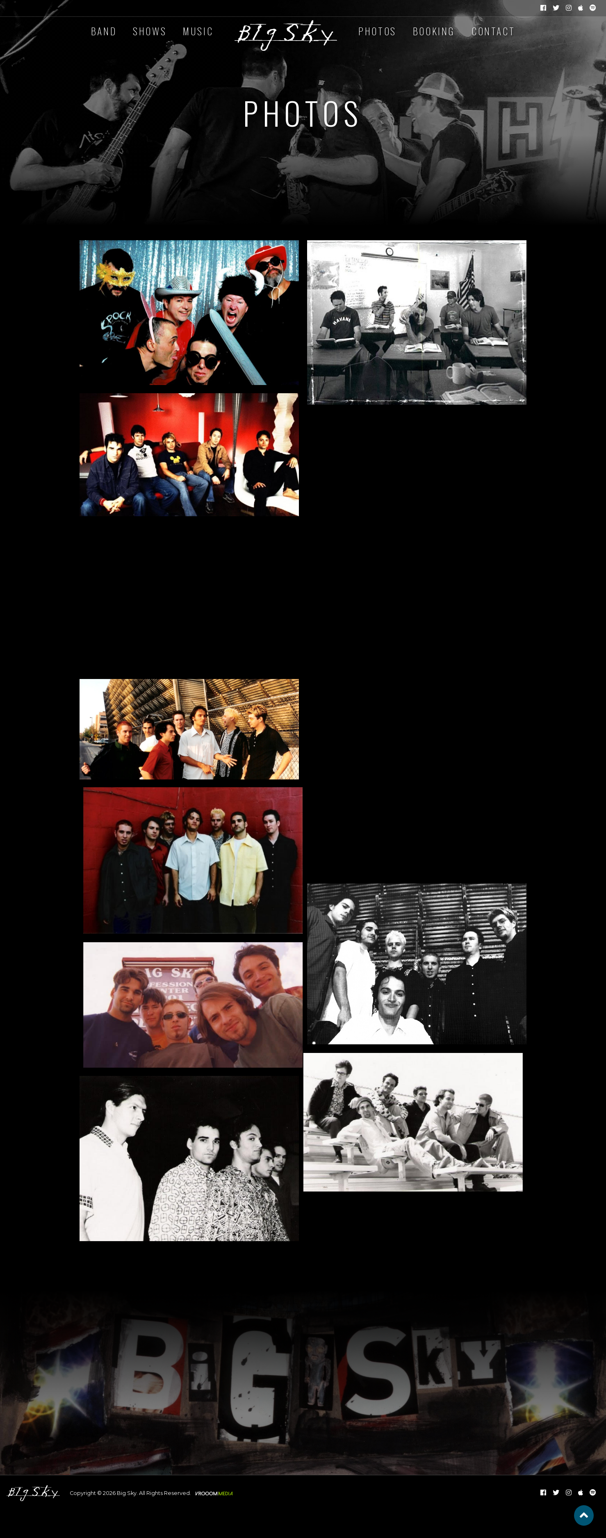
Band (103, 30)
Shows (149, 30)
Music (198, 30)
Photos (377, 30)
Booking (434, 30)
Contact (493, 30)
